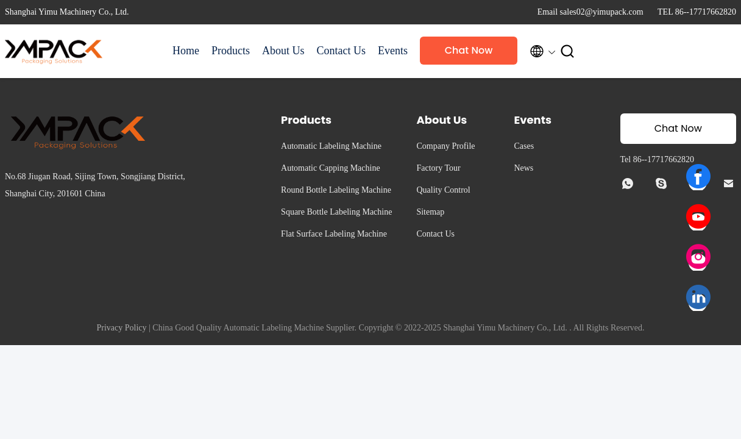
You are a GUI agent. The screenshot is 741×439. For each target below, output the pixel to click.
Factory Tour (438, 168)
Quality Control (443, 190)
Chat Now (469, 50)
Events (393, 51)
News (523, 168)
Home (185, 51)
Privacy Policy (121, 327)
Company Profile (445, 146)
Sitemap (430, 211)
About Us (283, 51)
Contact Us (341, 51)
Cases (524, 146)
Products (230, 51)
